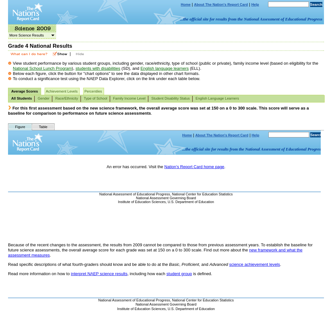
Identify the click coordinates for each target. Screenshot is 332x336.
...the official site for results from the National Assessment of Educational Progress (251, 19)
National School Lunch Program (42, 68)
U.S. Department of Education (191, 309)
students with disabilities (97, 68)
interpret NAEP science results (99, 273)
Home (186, 4)
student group (179, 273)
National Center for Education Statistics (203, 300)
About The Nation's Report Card (221, 4)
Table (43, 127)
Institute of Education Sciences (141, 309)
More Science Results (31, 35)
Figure (20, 127)
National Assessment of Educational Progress (134, 300)
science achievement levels (254, 264)
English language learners (164, 68)
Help (255, 4)
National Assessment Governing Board (166, 304)
